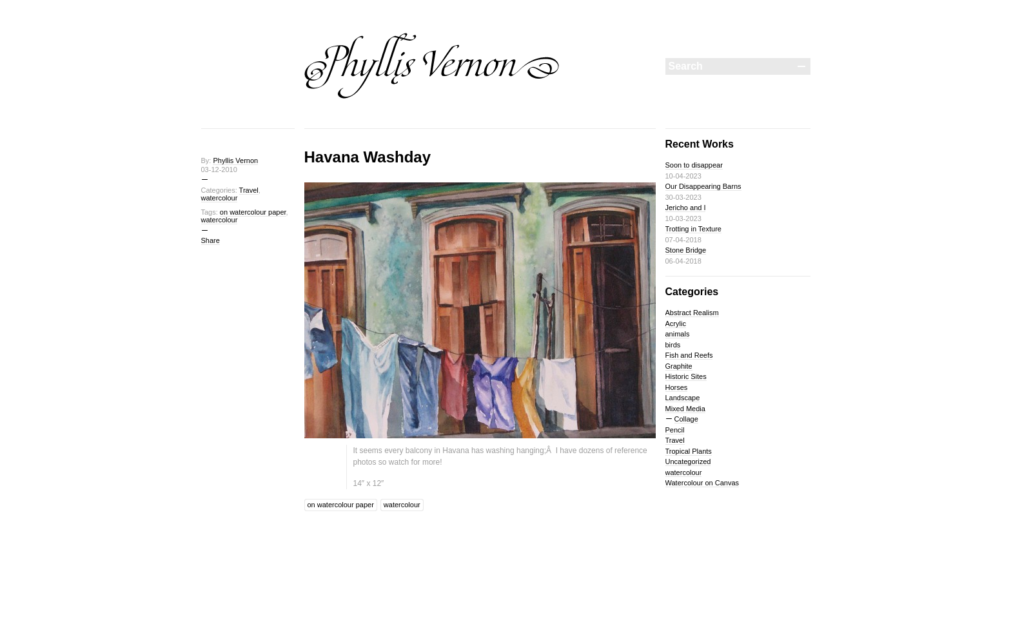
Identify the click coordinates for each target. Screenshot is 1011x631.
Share (210, 240)
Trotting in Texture (693, 229)
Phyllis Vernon (235, 160)
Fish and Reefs (689, 355)
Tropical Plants (688, 451)
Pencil (675, 430)
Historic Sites (686, 376)
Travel (249, 190)
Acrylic (675, 323)
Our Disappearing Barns (703, 186)
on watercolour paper (253, 212)
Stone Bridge (686, 250)
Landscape (682, 398)
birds (673, 345)
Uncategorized (688, 461)
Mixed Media (685, 409)
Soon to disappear (694, 165)
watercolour (219, 198)
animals (677, 334)
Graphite (678, 366)
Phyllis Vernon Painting (432, 65)
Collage (686, 419)
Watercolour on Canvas (702, 483)
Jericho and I (685, 207)
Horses (676, 387)
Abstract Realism (692, 312)
